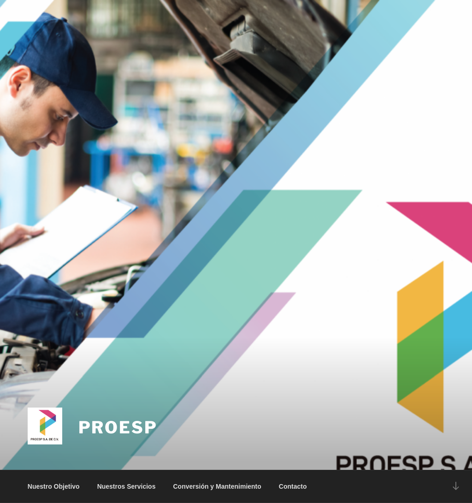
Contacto (293, 486)
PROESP (118, 427)
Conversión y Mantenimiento (217, 486)
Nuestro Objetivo (54, 486)
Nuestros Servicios (126, 486)
